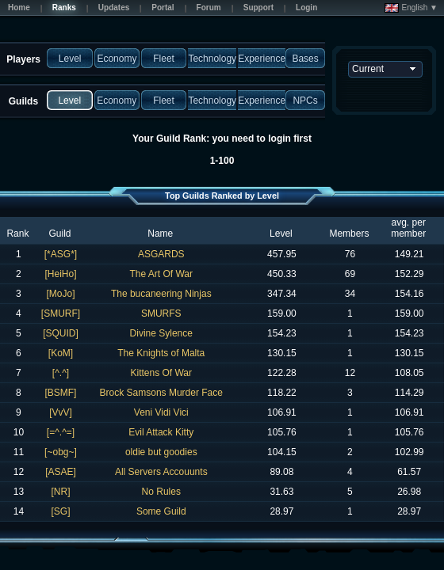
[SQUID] (60, 333)
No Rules (161, 491)
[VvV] (60, 412)
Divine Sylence (161, 333)
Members (349, 233)
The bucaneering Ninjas (161, 293)
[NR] (60, 491)
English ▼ (411, 8)
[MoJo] (60, 293)
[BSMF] (60, 392)
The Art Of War (161, 273)
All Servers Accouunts (161, 471)
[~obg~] (60, 452)
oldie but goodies (161, 452)
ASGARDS (161, 254)
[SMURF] (60, 313)
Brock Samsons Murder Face (161, 392)
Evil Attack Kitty (160, 432)
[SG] (60, 511)
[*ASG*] (60, 254)
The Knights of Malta (161, 353)
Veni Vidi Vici (161, 412)
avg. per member (408, 228)
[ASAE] (60, 471)
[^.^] (60, 372)
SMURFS (161, 313)
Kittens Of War (161, 372)
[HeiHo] (60, 273)
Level (281, 233)
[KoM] (60, 353)
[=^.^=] (61, 432)
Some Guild (161, 511)
